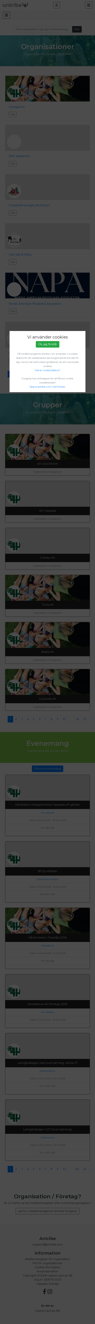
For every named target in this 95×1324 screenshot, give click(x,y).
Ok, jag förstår (47, 344)
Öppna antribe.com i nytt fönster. (47, 386)
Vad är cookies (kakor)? (47, 370)
